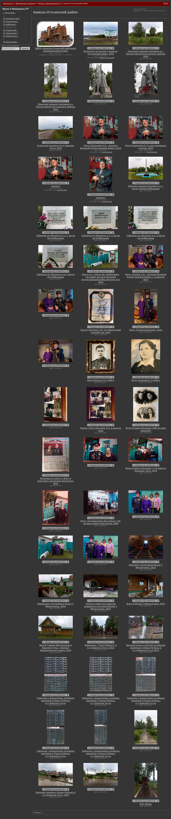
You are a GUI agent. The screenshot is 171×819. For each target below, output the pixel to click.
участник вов (107, 152)
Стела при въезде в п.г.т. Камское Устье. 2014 (55, 146)
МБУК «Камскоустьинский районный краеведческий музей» (55, 49)
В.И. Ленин (146, 804)
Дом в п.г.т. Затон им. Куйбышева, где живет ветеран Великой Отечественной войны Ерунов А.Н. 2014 (100, 278)
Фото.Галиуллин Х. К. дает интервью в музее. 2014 (145, 146)
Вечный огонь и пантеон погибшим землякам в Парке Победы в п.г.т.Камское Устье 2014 (145, 648)
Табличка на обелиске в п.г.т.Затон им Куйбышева (100, 236)
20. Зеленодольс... (11, 22)
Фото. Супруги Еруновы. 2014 (145, 330)
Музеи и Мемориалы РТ (50, 3)
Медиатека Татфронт (25, 3)
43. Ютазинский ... (10, 42)
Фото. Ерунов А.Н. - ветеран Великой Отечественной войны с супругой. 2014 (145, 277)
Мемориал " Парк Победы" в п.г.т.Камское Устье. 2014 (100, 646)
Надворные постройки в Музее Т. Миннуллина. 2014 (55, 605)
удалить (55, 186)
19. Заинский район (11, 19)
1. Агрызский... (9, 13)
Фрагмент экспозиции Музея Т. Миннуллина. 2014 (146, 566)
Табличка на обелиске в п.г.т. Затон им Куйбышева (55, 236)
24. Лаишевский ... (10, 33)
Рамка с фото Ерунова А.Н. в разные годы (100, 429)
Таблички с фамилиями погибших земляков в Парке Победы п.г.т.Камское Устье (55, 701)
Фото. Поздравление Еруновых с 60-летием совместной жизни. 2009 (100, 522)
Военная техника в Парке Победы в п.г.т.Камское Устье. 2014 (55, 793)
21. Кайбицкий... (10, 24)
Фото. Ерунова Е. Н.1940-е (145, 380)
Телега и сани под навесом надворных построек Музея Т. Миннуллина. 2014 (100, 606)
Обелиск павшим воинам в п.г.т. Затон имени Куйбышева (145, 187)
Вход (166, 3)
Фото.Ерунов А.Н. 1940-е (100, 380)
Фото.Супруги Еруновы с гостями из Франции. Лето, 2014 (145, 469)
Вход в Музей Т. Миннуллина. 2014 (146, 604)
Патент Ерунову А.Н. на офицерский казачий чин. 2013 (101, 331)
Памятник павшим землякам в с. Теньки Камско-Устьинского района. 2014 (146, 54)
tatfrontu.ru (8, 3)
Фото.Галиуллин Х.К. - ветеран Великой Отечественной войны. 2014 (100, 146)
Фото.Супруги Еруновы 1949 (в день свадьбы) (146, 429)
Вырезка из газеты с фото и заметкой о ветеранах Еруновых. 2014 (55, 481)
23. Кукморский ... (10, 30)
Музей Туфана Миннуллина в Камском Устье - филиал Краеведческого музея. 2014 (55, 648)
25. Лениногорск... (10, 36)
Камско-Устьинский (106, 58)
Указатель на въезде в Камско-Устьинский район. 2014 (100, 52)
